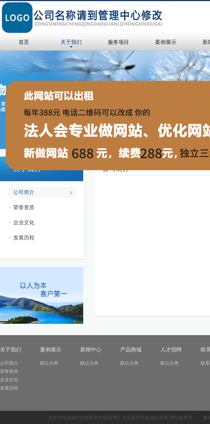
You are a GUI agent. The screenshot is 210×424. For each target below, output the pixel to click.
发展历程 (23, 238)
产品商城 (131, 350)
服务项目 (118, 42)
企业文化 (23, 222)
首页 (24, 42)
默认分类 (49, 363)
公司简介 (23, 192)
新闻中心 (90, 350)
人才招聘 (171, 350)
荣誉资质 (23, 207)
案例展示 (165, 42)
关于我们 (71, 42)
